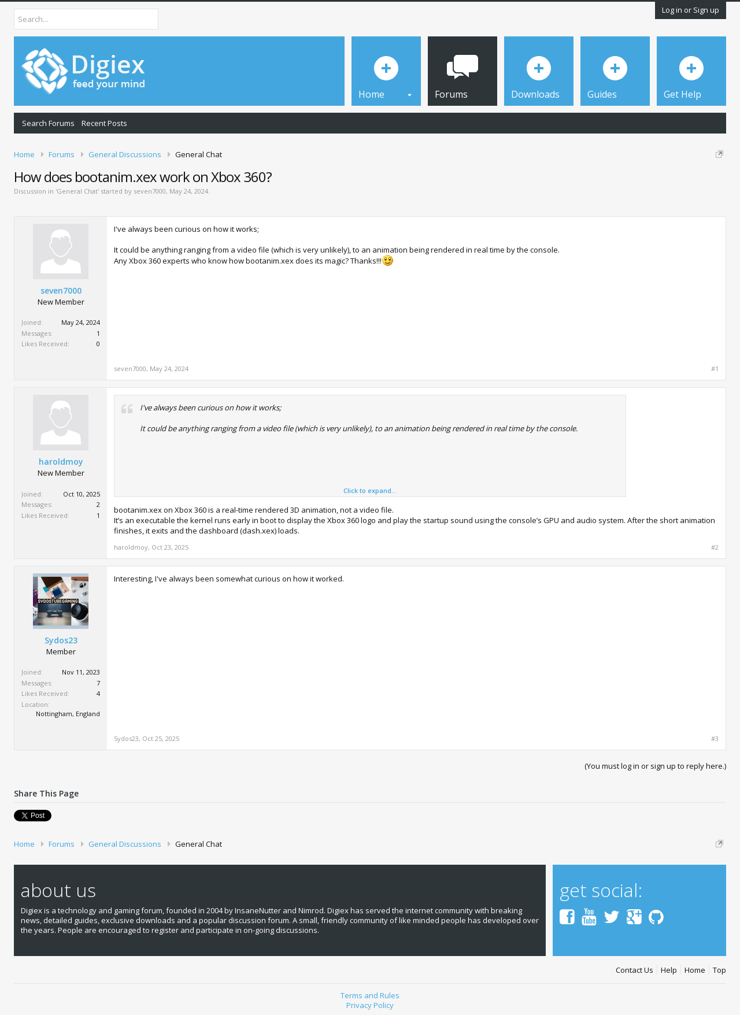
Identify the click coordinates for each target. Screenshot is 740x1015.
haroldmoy (61, 461)
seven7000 (150, 191)
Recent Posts (104, 123)
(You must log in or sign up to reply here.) (655, 766)
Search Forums (48, 123)
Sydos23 (61, 640)
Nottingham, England (68, 713)
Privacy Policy (370, 1005)
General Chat (77, 191)
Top (719, 970)
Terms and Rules (370, 995)
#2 (715, 547)
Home (694, 970)
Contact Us (634, 970)
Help (669, 970)
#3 (715, 739)
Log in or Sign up (690, 10)
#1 (715, 369)
